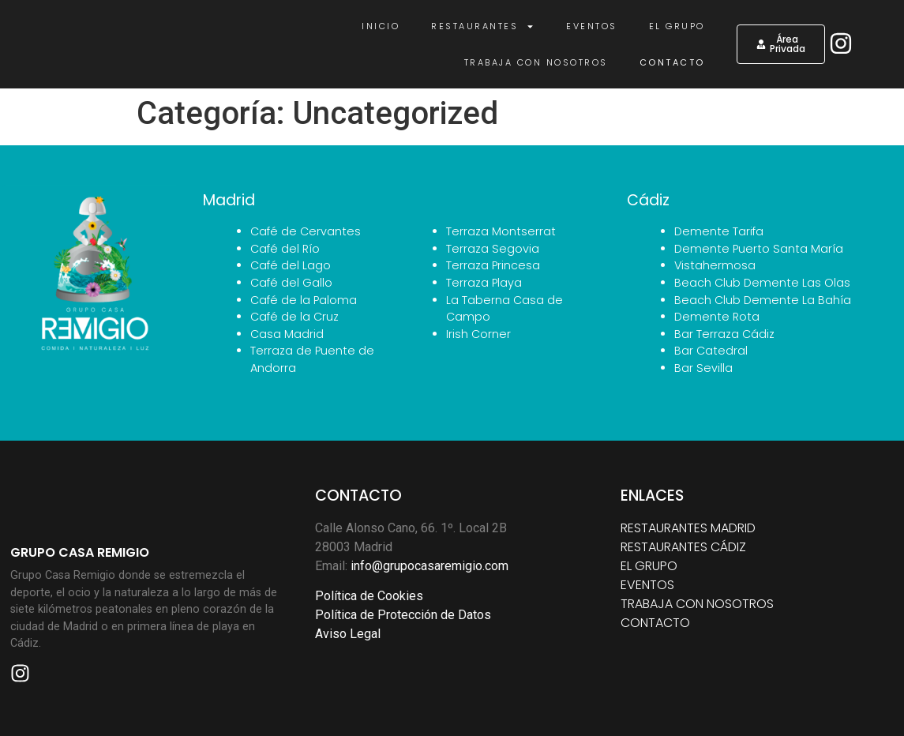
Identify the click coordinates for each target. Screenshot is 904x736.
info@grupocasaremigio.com (429, 565)
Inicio (380, 26)
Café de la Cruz (294, 317)
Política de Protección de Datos (403, 614)
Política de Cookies (369, 595)
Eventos (591, 26)
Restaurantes (483, 26)
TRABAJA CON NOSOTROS (697, 604)
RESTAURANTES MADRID (688, 528)
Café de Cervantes (305, 231)
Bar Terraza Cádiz (724, 334)
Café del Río (285, 249)
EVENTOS (647, 585)
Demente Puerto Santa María (758, 249)
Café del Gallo (291, 283)
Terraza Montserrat (501, 231)
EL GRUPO (649, 566)
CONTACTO (655, 623)
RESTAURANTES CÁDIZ (683, 547)
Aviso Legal (348, 633)
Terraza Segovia (492, 249)
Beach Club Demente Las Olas (762, 283)
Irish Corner (478, 334)
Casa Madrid (287, 334)
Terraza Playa (484, 283)
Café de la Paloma (303, 300)
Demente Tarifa (718, 231)
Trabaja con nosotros (536, 62)
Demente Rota (717, 317)
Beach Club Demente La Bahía (762, 300)
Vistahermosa (715, 265)
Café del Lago (290, 265)
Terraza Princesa (493, 265)
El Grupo (677, 26)
